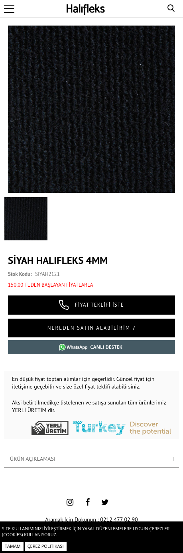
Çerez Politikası (46, 546)
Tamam (13, 546)
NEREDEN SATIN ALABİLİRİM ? (91, 328)
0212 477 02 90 (119, 519)
